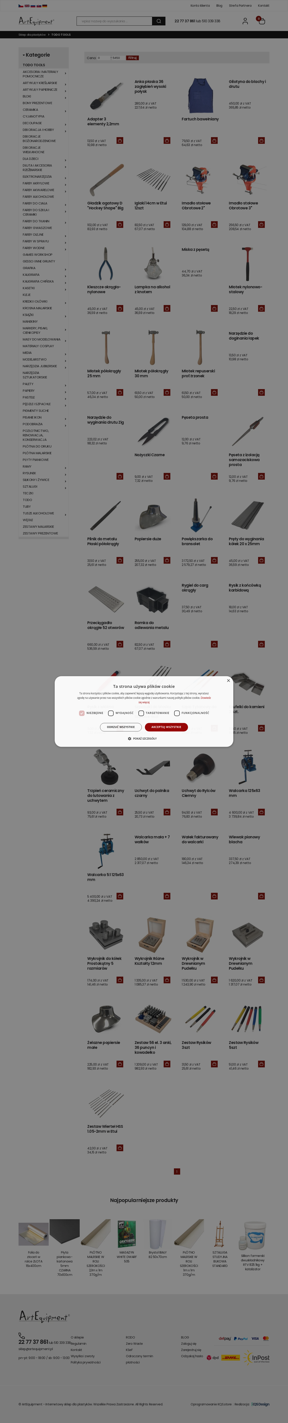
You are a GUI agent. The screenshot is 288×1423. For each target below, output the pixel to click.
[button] (144, 738)
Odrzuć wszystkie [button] (121, 727)
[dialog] (144, 711)
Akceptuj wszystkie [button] (166, 727)
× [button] (228, 681)
